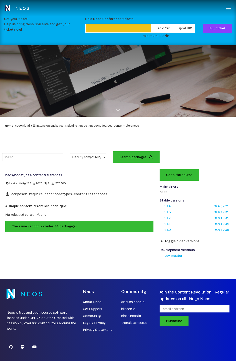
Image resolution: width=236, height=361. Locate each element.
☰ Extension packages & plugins (55, 125)
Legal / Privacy (94, 323)
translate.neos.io (134, 323)
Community (92, 316)
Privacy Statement (97, 330)
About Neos (92, 302)
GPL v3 (35, 318)
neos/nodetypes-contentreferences (114, 125)
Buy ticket (217, 28)
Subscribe (174, 321)
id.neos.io (128, 309)
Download (23, 125)
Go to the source (179, 175)
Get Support (92, 309)
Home (9, 125)
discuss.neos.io (132, 302)
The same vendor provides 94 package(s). (44, 226)
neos (83, 125)
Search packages (136, 157)
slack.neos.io (131, 316)
